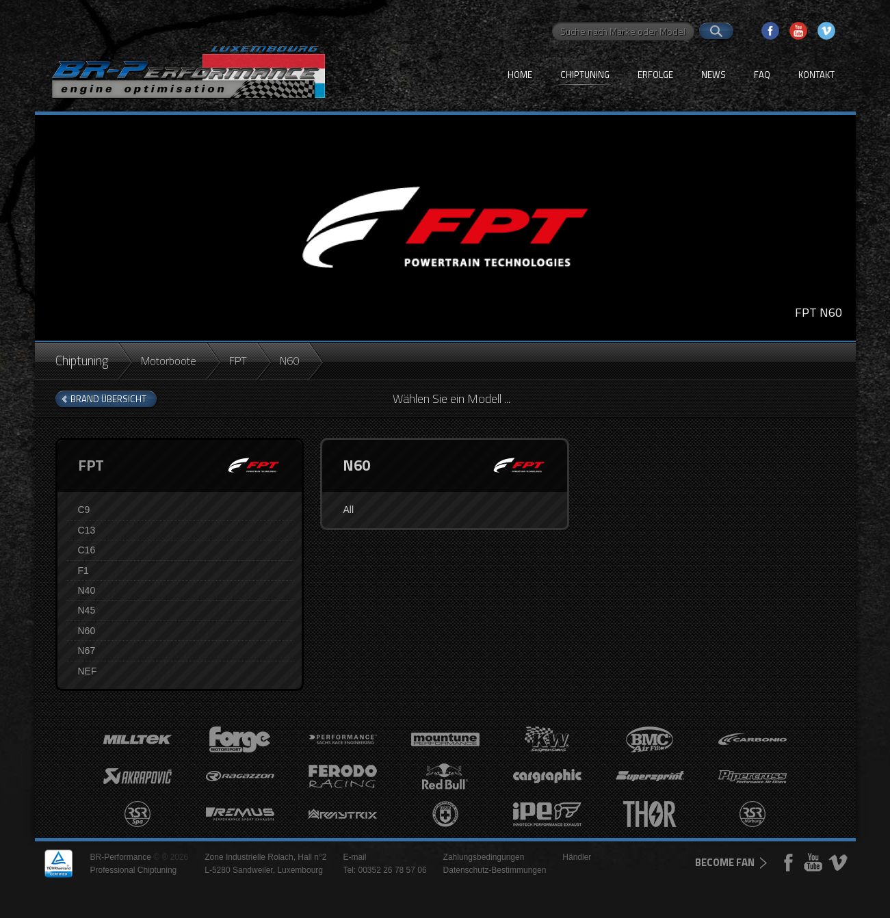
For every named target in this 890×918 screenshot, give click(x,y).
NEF (87, 671)
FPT (238, 360)
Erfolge (655, 74)
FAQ (762, 74)
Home (520, 74)
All (348, 509)
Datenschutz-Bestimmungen (495, 870)
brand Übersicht (108, 399)
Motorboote (168, 360)
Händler (576, 857)
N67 (87, 650)
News (713, 74)
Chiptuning (585, 74)
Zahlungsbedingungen (484, 857)
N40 (87, 590)
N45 (87, 610)
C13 (87, 530)
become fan (725, 862)
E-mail (354, 857)
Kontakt (816, 74)
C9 (84, 509)
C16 (87, 550)
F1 (83, 570)
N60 (87, 630)
